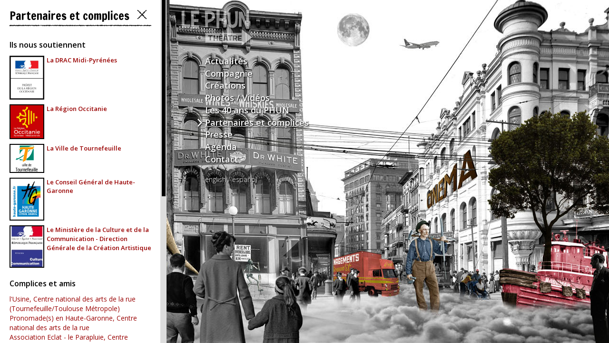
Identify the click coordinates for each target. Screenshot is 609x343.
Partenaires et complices (257, 122)
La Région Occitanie (77, 108)
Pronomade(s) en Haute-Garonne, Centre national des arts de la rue (73, 322)
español (244, 179)
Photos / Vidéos (237, 97)
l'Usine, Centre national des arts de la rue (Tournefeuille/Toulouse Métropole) (73, 303)
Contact (221, 159)
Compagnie (229, 73)
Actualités (226, 61)
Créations (225, 85)
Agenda (221, 146)
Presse (219, 134)
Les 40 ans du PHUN (247, 110)
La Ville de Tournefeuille (84, 148)
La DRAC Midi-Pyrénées (82, 60)
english (215, 179)
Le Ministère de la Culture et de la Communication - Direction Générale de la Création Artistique (99, 238)
